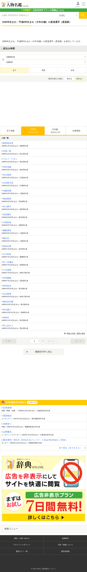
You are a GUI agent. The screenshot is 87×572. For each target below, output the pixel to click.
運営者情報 (65, 551)
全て (14, 70)
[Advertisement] (43, 33)
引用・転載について (65, 545)
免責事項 (65, 538)
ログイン (78, 6)
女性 (72, 70)
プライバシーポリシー (21, 545)
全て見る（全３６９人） (70, 448)
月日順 (55, 131)
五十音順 (10, 131)
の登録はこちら (42, 10)
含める (69, 79)
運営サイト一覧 (22, 551)
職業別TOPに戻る (43, 352)
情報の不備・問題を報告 (76, 333)
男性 (43, 70)
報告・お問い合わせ (21, 538)
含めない (79, 79)
